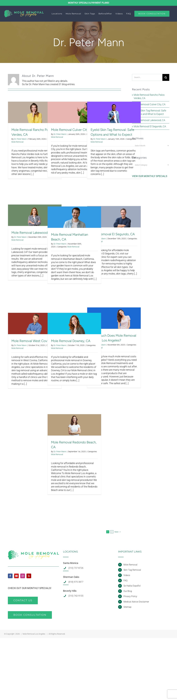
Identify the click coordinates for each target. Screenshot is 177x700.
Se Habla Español (132, 585)
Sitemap (127, 607)
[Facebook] (10, 576)
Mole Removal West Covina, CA (34, 341)
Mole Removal (17, 142)
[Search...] (147, 77)
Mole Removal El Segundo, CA (113, 234)
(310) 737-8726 (75, 568)
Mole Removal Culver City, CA (73, 130)
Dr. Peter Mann (20, 139)
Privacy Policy (130, 596)
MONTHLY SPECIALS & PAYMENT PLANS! (88, 3)
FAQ (125, 580)
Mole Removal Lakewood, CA (32, 233)
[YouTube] (16, 576)
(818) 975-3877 (75, 582)
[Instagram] (22, 576)
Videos (126, 575)
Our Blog (127, 591)
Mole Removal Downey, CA (70, 341)
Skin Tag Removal (132, 570)
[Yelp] (28, 576)
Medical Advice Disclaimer (136, 601)
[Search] (165, 77)
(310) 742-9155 (75, 595)
